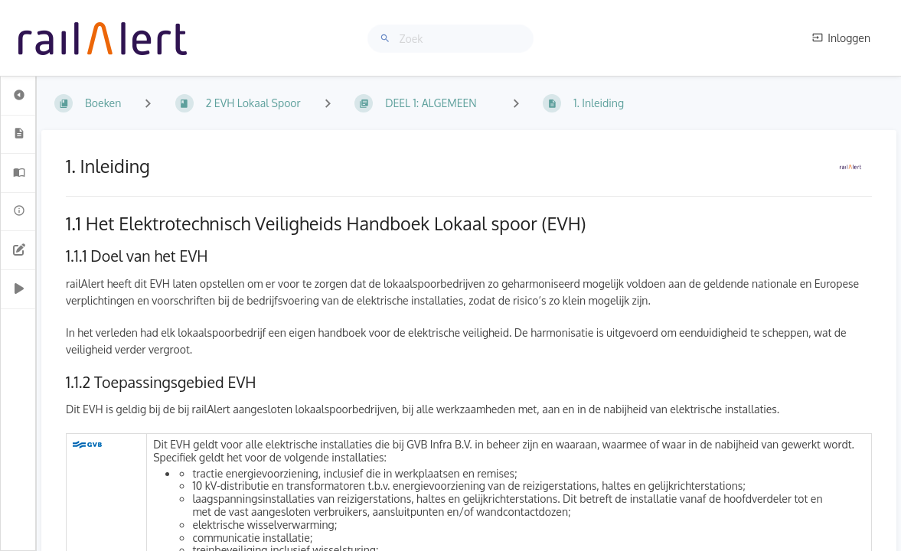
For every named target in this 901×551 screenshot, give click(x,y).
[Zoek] (387, 38)
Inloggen (841, 37)
